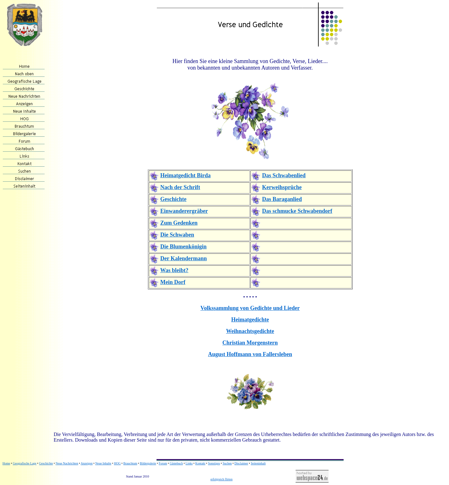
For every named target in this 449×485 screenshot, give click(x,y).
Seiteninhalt (258, 463)
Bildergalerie (148, 463)
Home (6, 463)
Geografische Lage (24, 463)
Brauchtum (130, 463)
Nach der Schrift (180, 187)
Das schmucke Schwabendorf (297, 211)
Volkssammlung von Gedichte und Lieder (250, 308)
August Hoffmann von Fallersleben (250, 354)
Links (189, 463)
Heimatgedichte (250, 319)
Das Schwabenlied (284, 175)
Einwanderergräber (184, 211)
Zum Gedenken (179, 223)
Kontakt (200, 463)
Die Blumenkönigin (183, 246)
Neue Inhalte (103, 463)
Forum (163, 463)
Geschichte (173, 199)
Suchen (227, 463)
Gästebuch (176, 463)
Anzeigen (87, 463)
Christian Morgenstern (250, 343)
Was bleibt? (174, 270)
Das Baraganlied (282, 199)
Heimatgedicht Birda (185, 175)
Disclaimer (241, 463)
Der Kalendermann (183, 258)
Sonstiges (214, 463)
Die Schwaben (177, 235)
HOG (117, 463)
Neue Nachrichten (67, 463)
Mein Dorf (172, 282)
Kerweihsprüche (282, 187)
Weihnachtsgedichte (250, 331)
